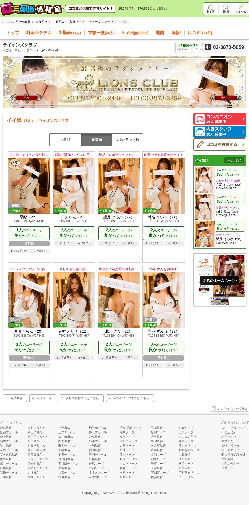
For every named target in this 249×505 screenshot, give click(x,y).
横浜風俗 (157, 477)
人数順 (65, 140)
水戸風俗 (125, 477)
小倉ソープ (186, 428)
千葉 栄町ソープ (130, 428)
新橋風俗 (6, 468)
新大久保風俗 (9, 454)
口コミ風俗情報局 (128, 493)
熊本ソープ (186, 441)
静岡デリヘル (98, 454)
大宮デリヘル (67, 472)
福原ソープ (127, 437)
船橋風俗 (64, 450)
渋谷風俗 (6, 445)
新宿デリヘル (9, 432)
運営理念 (227, 441)
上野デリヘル (67, 432)
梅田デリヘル (98, 432)
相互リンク (228, 437)
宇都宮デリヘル (189, 472)
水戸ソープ (127, 472)
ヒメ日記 (135, 32)
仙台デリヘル (187, 445)
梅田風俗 (64, 477)
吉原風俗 (16, 398)
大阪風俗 (157, 437)
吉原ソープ (44, 398)
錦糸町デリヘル (38, 468)
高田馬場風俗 (37, 450)
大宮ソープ (127, 445)
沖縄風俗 (95, 437)
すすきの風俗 (187, 437)
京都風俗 (157, 468)
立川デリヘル (37, 428)
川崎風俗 (184, 468)
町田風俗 (34, 441)
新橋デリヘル (9, 472)
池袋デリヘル (9, 441)
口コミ (200, 32)
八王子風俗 (35, 432)
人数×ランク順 (127, 140)
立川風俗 (6, 477)
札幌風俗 (95, 459)
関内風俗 (64, 441)
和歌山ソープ (128, 468)
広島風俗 (157, 450)
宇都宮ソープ (160, 472)
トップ (12, 32)
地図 (160, 32)
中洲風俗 (95, 445)
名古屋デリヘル (130, 459)
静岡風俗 (157, 441)
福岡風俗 (95, 450)
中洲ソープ (96, 468)
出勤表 (70, 32)
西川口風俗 (65, 459)
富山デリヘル (187, 477)
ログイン (227, 468)
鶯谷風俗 (6, 459)
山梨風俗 (184, 454)
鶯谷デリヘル (9, 463)
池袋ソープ (158, 459)
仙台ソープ (127, 454)
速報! (176, 32)
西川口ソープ (128, 441)
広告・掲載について (234, 428)
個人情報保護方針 (233, 454)
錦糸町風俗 (35, 463)
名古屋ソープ (128, 463)
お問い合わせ (230, 463)
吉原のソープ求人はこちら (131, 398)
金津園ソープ (98, 477)
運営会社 (227, 459)
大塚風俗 (34, 472)
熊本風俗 (157, 428)
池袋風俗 (6, 437)
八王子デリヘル (38, 437)
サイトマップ (230, 450)
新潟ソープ (158, 432)
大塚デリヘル (37, 477)
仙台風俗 (184, 459)
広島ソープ (186, 432)
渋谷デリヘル (9, 450)
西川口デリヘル (68, 463)
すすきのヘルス (189, 450)
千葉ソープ (158, 463)
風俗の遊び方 (230, 445)
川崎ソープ (127, 450)
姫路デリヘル (98, 441)
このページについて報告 (229, 408)
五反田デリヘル (38, 459)
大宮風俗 (64, 468)
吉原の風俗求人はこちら (82, 398)
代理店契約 (228, 432)
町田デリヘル (37, 445)
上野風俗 (64, 428)
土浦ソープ (158, 454)
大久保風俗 (65, 437)
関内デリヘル (67, 445)
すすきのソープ (99, 472)
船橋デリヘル (67, 454)
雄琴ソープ (127, 432)
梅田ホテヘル (98, 428)
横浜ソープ (186, 463)
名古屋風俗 (158, 445)
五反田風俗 (35, 454)
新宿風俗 (6, 428)
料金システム (39, 32)
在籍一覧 (101, 32)
